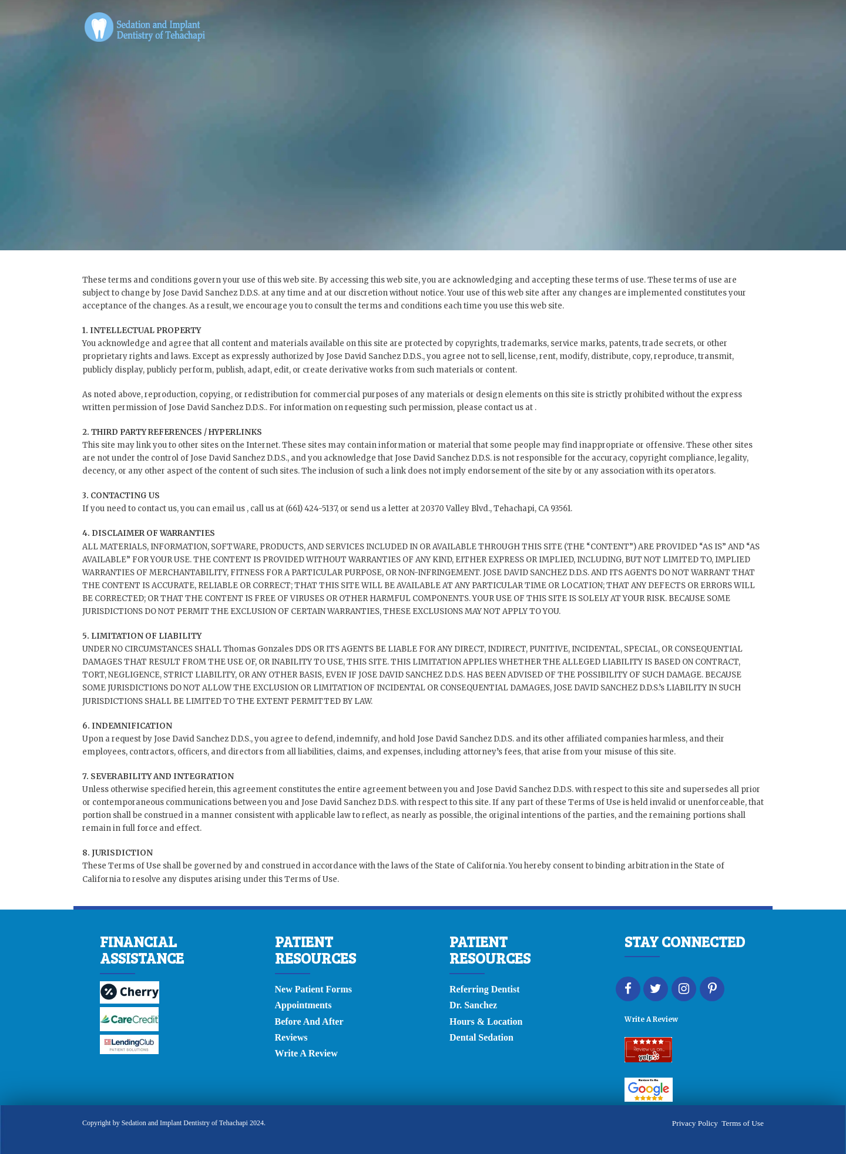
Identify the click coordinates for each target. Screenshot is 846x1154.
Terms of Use (742, 1123)
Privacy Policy (695, 1123)
